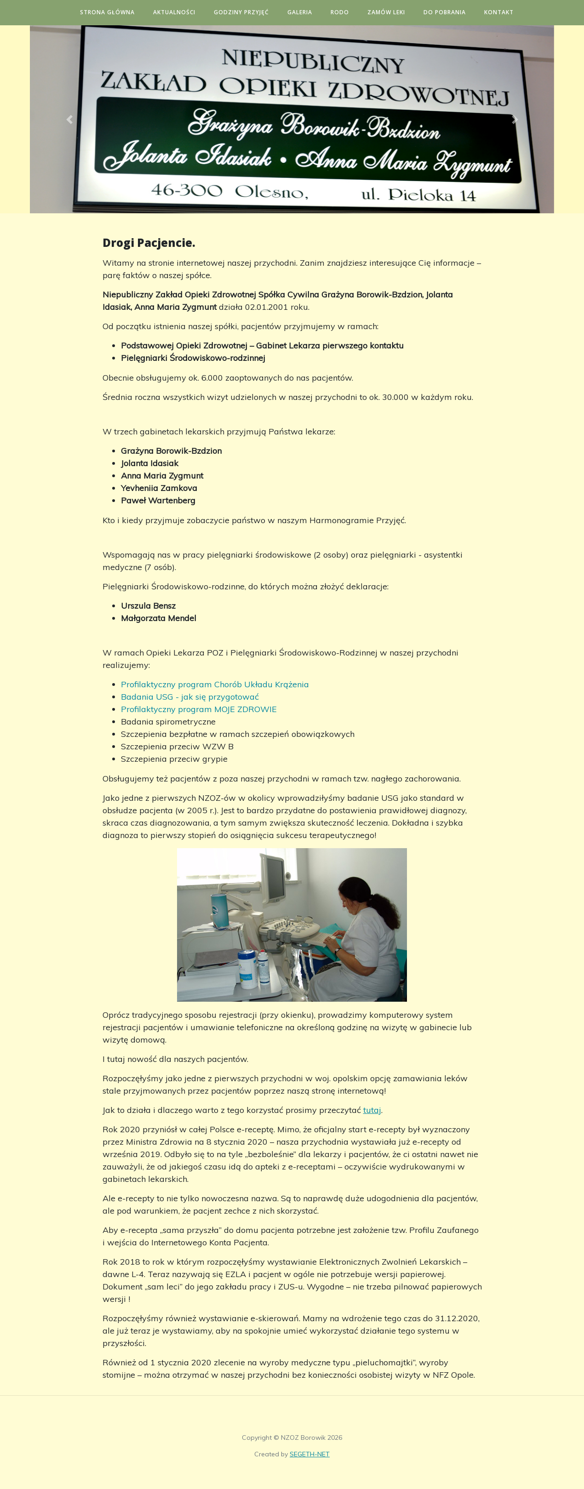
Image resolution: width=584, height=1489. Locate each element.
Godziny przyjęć (249, 12)
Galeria (308, 12)
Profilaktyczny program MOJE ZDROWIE (199, 709)
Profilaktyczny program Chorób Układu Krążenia (215, 684)
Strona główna (115, 12)
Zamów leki (394, 12)
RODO (348, 12)
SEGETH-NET (310, 1454)
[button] (69, 119)
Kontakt (507, 12)
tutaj (372, 1110)
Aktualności (182, 12)
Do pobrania (453, 12)
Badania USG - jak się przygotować (190, 696)
